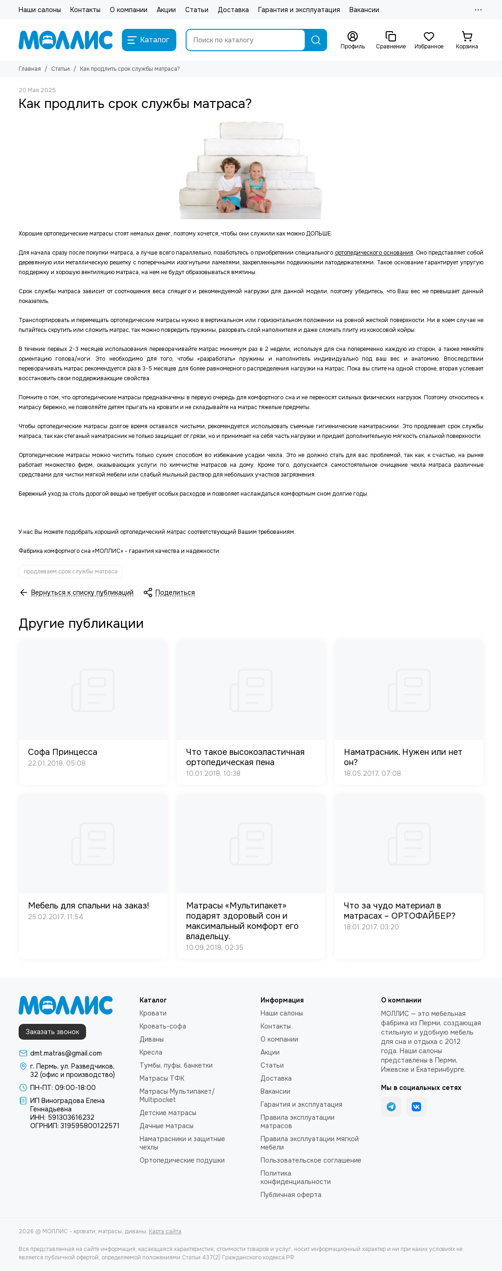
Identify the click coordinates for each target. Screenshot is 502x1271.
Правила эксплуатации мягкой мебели (310, 1143)
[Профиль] (352, 40)
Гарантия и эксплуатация (299, 10)
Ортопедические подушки (182, 1160)
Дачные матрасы (167, 1126)
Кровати (153, 1013)
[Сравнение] (391, 40)
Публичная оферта (291, 1194)
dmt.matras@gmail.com (66, 1053)
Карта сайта (165, 1231)
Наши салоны (40, 10)
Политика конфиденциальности (296, 1177)
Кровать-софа (163, 1026)
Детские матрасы (168, 1113)
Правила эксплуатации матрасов (298, 1121)
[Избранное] (429, 40)
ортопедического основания (374, 252)
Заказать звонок (52, 1032)
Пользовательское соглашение (311, 1160)
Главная (30, 69)
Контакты (85, 10)
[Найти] (316, 40)
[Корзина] (467, 40)
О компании (128, 10)
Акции (166, 10)
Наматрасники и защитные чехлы (182, 1143)
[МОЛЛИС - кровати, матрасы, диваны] (66, 40)
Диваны (152, 1039)
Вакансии (364, 10)
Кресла (151, 1052)
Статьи (196, 10)
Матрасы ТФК (162, 1078)
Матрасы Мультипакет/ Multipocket (177, 1095)
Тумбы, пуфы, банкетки (176, 1065)
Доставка (233, 10)
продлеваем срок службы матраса (71, 571)
